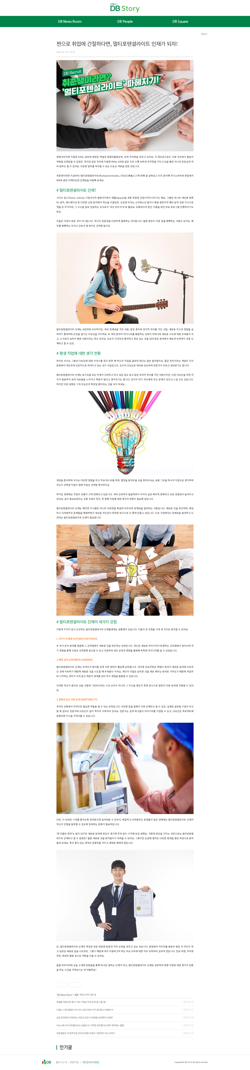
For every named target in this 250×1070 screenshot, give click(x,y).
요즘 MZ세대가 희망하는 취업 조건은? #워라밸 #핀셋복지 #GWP (84, 1017)
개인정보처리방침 (90, 1062)
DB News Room (69, 21)
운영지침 (74, 1062)
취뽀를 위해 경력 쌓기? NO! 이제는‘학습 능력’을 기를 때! (81, 1002)
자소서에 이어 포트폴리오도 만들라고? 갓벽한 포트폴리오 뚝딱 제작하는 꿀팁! (90, 1025)
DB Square (180, 21)
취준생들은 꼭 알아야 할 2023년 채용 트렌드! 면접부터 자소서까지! (85, 1033)
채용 (76, 994)
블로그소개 (61, 1062)
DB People (125, 21)
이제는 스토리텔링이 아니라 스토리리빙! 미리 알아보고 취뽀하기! (84, 1009)
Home (203, 34)
